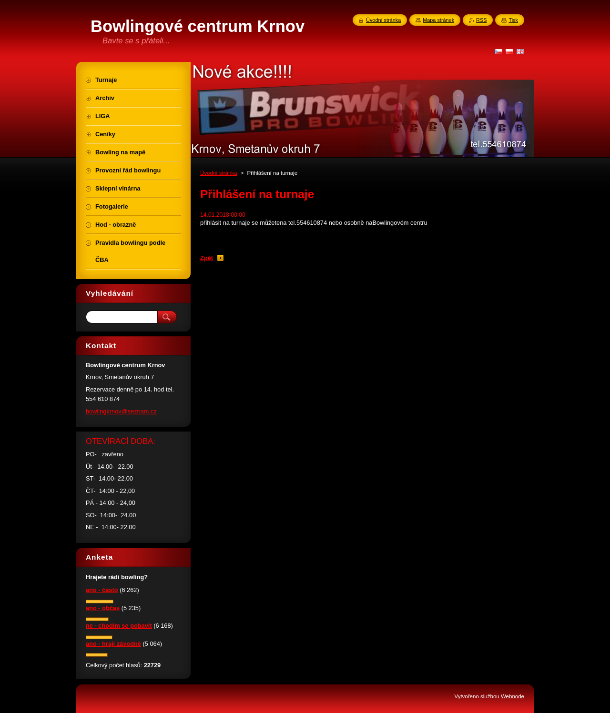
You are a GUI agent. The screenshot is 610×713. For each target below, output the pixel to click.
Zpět (206, 257)
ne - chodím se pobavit (119, 625)
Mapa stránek (438, 20)
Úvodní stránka (218, 173)
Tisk (513, 20)
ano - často (102, 589)
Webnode (512, 696)
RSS (481, 20)
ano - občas (103, 608)
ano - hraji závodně (113, 643)
